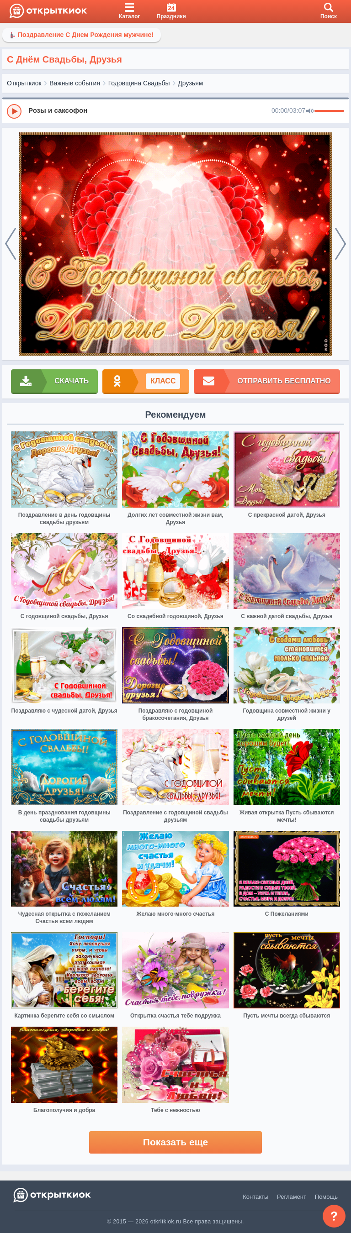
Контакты (255, 1196)
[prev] (10, 244)
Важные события (74, 83)
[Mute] (309, 111)
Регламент (291, 1196)
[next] (340, 244)
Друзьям (190, 83)
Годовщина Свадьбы (139, 83)
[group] (175, 111)
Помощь (326, 1196)
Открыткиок (24, 83)
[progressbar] (329, 111)
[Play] (14, 111)
